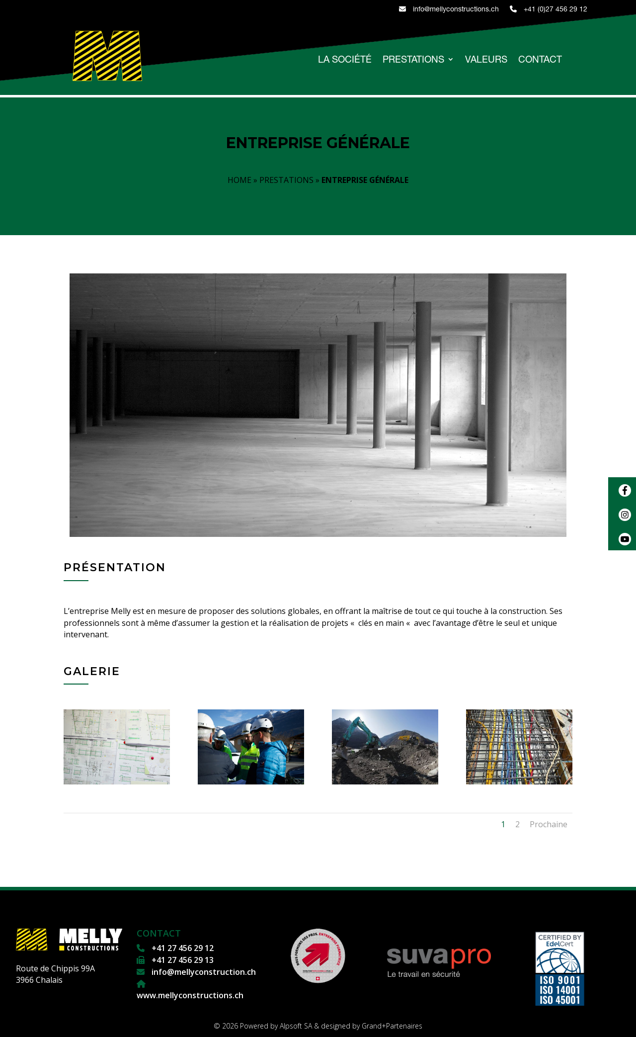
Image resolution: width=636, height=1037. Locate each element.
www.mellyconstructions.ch (190, 995)
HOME (239, 179)
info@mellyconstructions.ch (449, 9)
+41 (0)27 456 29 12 (548, 9)
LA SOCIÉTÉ (345, 60)
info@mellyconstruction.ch (203, 971)
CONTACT (540, 60)
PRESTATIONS (413, 60)
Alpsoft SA (296, 1026)
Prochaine (548, 824)
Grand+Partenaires (392, 1026)
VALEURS (486, 60)
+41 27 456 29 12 (182, 948)
